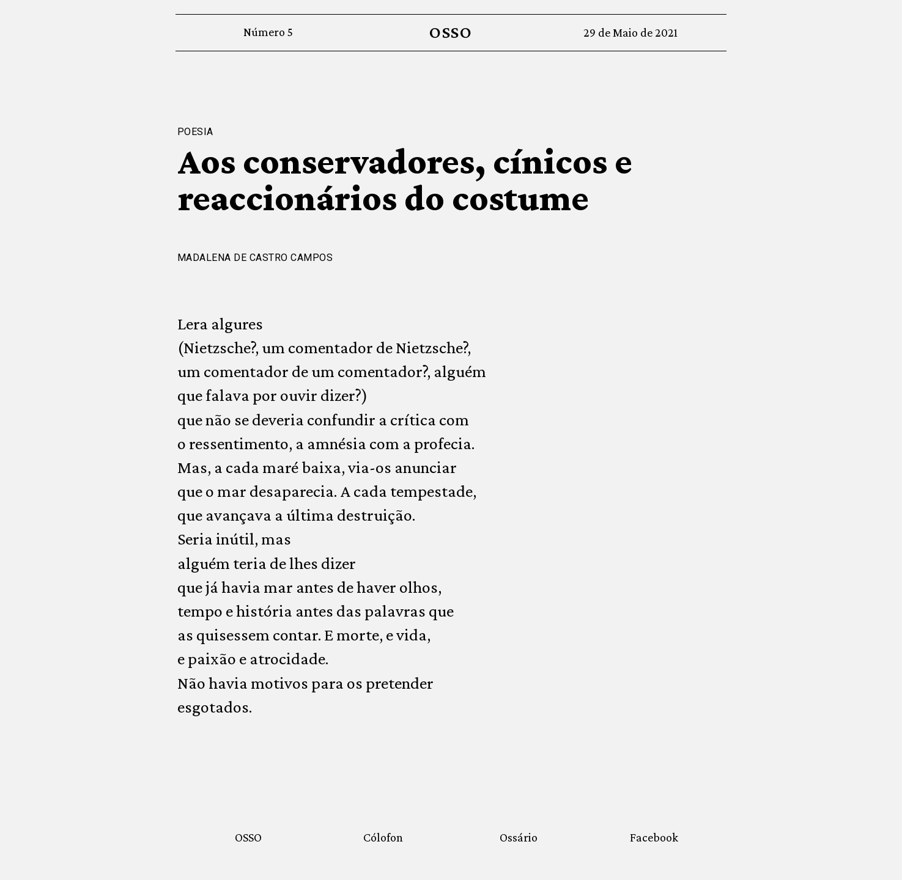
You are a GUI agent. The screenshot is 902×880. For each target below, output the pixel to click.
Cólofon (383, 837)
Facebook (654, 837)
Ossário (519, 837)
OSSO (451, 32)
